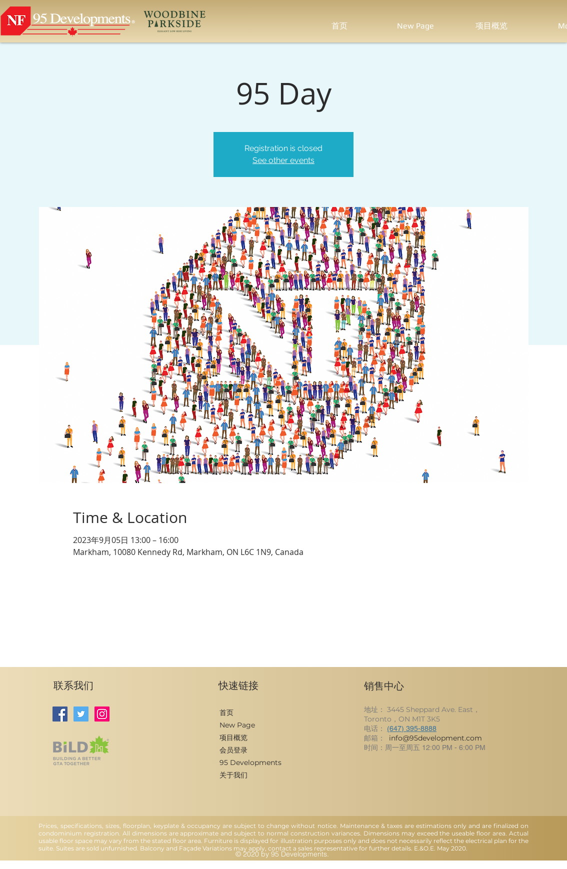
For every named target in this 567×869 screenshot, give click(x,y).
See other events (283, 160)
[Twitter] (81, 714)
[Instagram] (102, 714)
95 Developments (251, 762)
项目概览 (234, 737)
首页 (227, 712)
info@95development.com (435, 738)
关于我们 (234, 775)
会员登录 (234, 750)
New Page (237, 725)
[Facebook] (60, 714)
